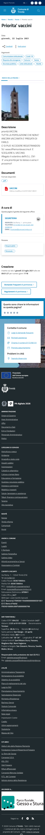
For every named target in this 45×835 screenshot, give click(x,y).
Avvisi (17, 19)
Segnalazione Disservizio (11, 694)
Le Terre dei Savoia (8, 753)
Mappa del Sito (7, 733)
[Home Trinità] (21, 11)
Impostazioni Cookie (9, 717)
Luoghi (4, 546)
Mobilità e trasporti (8, 489)
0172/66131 (9, 577)
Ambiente (5, 455)
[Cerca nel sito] (38, 10)
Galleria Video (6, 557)
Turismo (4, 501)
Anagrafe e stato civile (10, 459)
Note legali (5, 713)
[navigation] (4, 10)
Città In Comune (32, 831)
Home (3, 19)
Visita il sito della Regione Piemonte (15, 746)
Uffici (3, 423)
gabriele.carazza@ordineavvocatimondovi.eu (22, 660)
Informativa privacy (9, 710)
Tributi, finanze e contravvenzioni (14, 497)
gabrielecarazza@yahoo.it (17, 657)
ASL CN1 (5, 761)
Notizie (4, 517)
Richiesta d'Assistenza (10, 698)
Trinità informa (7, 521)
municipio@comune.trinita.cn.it (21, 229)
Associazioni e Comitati (10, 565)
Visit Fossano (6, 765)
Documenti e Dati (8, 427)
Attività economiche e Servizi (13, 561)
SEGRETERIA (11, 218)
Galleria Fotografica (9, 553)
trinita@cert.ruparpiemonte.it (18, 586)
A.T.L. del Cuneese (8, 776)
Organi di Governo (8, 415)
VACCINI (13, 188)
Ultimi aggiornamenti (9, 725)
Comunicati (5, 525)
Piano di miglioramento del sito (13, 683)
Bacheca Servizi (7, 702)
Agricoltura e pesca (9, 451)
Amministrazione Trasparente (13, 672)
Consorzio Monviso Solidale (12, 772)
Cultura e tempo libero (10, 474)
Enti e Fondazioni (8, 430)
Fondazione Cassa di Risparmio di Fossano (18, 749)
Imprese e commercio (9, 485)
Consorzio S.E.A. (7, 757)
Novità (10, 19)
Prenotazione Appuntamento (13, 691)
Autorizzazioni (6, 466)
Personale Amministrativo (11, 434)
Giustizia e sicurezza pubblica (12, 482)
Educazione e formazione (11, 478)
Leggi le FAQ (6, 687)
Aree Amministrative (9, 419)
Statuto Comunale (8, 706)
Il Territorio (5, 550)
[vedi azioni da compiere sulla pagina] (19, 46)
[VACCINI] (6, 189)
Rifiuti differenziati (8, 768)
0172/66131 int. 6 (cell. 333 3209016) (19, 225)
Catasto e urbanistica (9, 470)
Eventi (4, 542)
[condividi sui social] (7, 46)
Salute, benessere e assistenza (13, 493)
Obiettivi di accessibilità (10, 679)
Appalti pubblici (7, 463)
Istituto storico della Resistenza (14, 780)
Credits (4, 721)
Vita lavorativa (7, 504)
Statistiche (5, 729)
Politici (4, 438)
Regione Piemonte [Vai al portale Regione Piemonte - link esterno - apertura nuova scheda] (9, 3)
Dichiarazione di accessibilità (12, 675)
